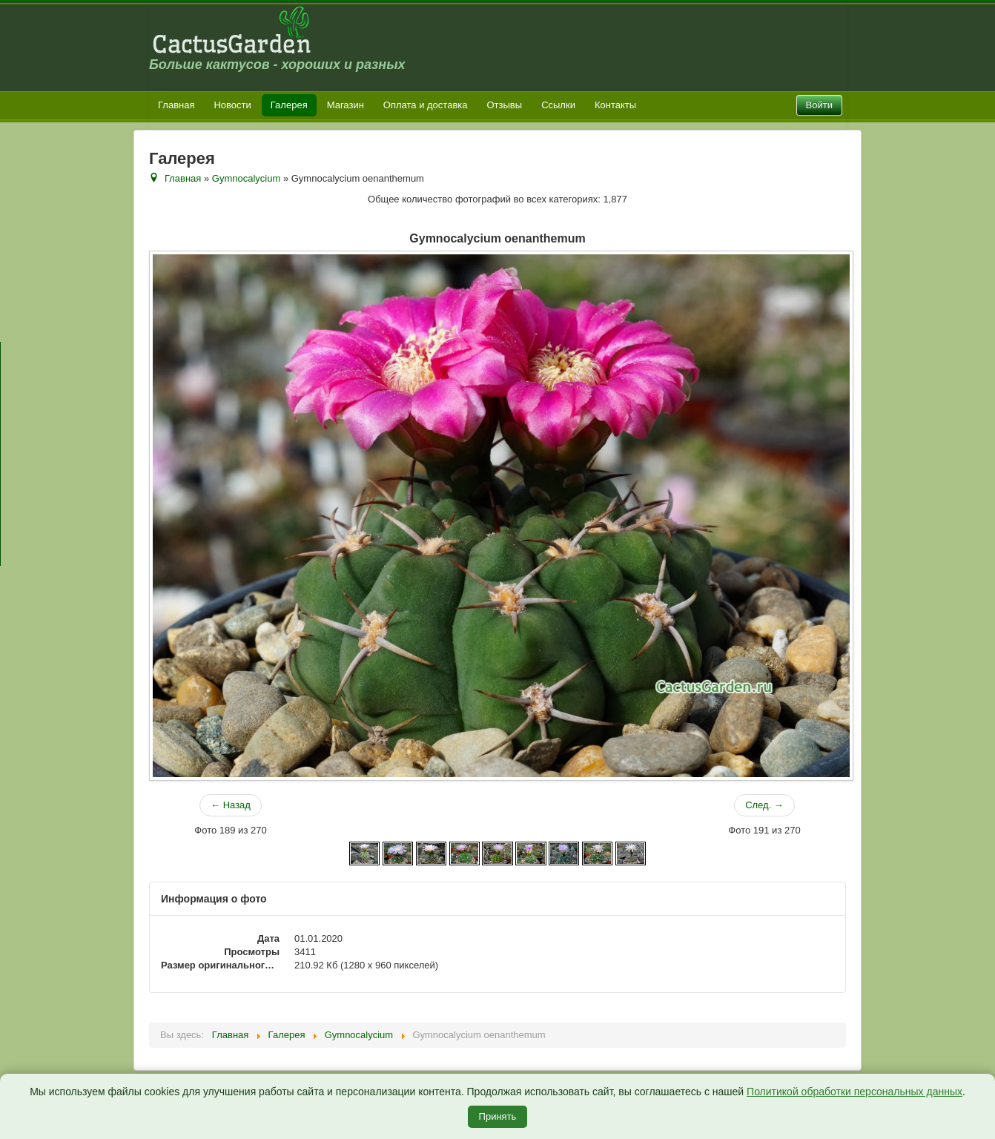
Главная (176, 104)
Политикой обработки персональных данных (854, 1091)
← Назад (231, 804)
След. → (764, 804)
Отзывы (505, 104)
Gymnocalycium (246, 178)
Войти (819, 104)
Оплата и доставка (425, 104)
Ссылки (558, 104)
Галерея (289, 104)
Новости (232, 104)
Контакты (615, 104)
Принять (498, 1116)
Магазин (345, 104)
